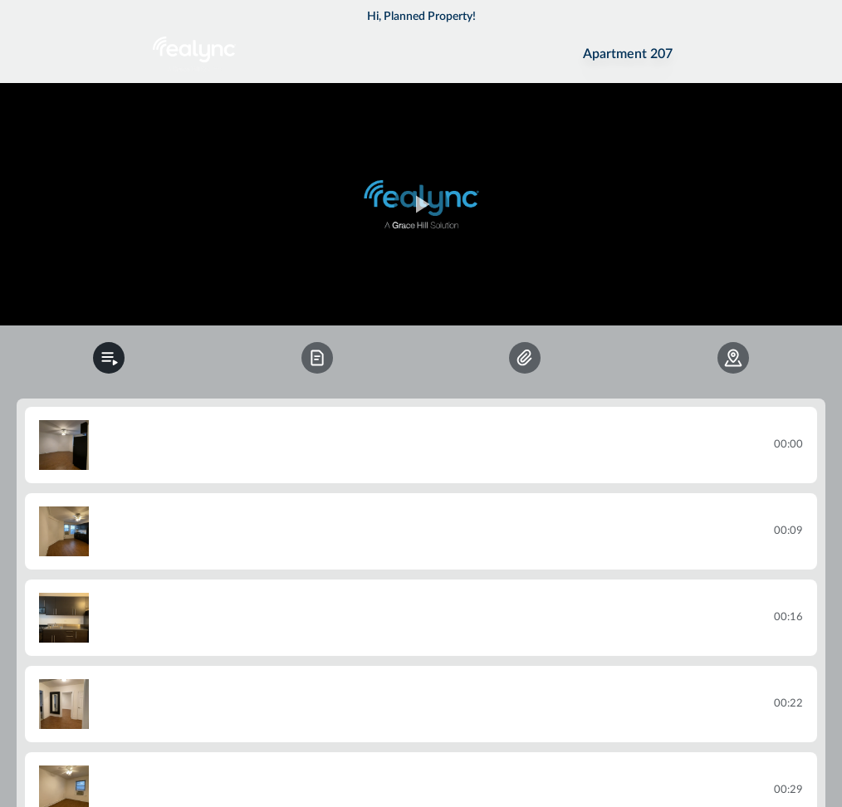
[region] (421, 204)
